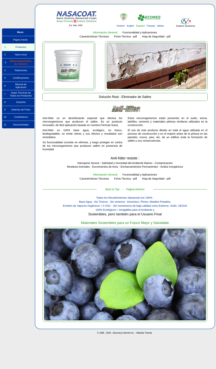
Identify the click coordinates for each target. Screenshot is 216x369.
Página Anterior (135, 189)
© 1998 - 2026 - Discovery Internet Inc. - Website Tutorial (124, 333)
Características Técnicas (94, 36)
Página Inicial (18, 39)
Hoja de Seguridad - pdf (156, 36)
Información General (105, 32)
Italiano (160, 26)
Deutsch (121, 26)
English (130, 26)
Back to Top (112, 189)
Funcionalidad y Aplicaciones (139, 32)
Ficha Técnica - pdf (125, 36)
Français (151, 26)
